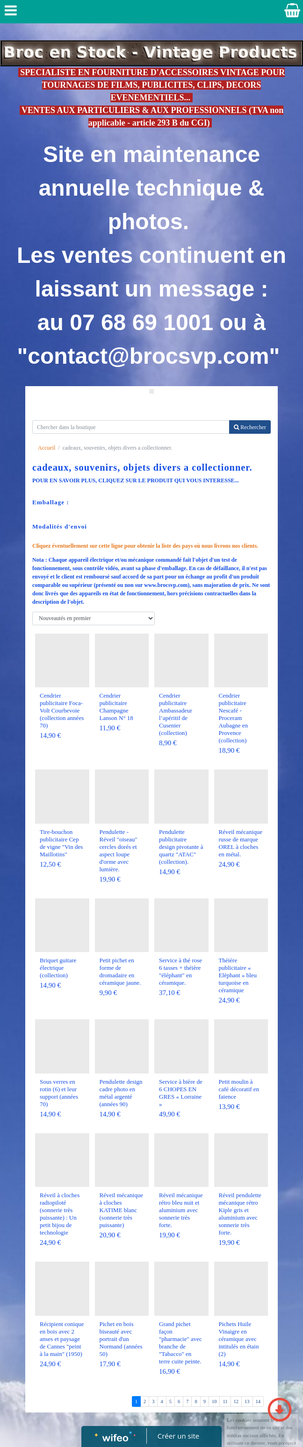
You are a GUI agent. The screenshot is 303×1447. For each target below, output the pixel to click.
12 (236, 1401)
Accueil (46, 448)
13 (247, 1401)
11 (225, 1401)
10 (214, 1401)
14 (258, 1401)
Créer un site (178, 1435)
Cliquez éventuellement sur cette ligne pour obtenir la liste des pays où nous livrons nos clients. (145, 546)
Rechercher (250, 427)
